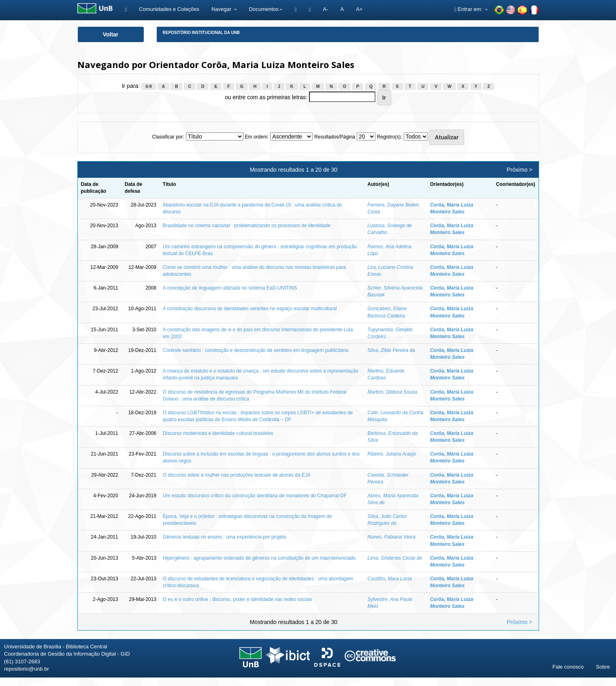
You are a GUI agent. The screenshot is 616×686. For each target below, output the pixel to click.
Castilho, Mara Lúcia (389, 579)
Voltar (111, 34)
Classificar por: (168, 137)
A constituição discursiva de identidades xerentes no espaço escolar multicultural (250, 308)
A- (325, 9)
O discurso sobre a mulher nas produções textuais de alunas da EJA (237, 475)
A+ (359, 9)
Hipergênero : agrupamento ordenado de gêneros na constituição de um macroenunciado (259, 558)
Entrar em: (471, 9)
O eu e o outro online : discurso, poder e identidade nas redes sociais (237, 599)
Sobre (603, 667)
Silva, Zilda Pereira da (391, 350)
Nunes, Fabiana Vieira (391, 537)
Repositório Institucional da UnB (201, 32)
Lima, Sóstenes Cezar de (394, 558)
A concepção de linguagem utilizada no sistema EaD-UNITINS (230, 288)
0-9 (148, 86)
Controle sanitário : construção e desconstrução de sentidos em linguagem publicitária (255, 350)
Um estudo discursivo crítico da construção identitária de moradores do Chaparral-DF (255, 496)
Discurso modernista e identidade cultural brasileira (218, 433)
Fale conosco (568, 667)
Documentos (266, 9)
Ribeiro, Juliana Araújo (391, 454)
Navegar (224, 9)
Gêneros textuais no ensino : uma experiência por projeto (224, 537)
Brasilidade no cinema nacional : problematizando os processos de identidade (246, 225)
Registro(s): (389, 137)
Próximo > (519, 169)
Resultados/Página (334, 137)
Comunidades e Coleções (169, 9)
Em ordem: (257, 137)
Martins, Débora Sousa (392, 392)
